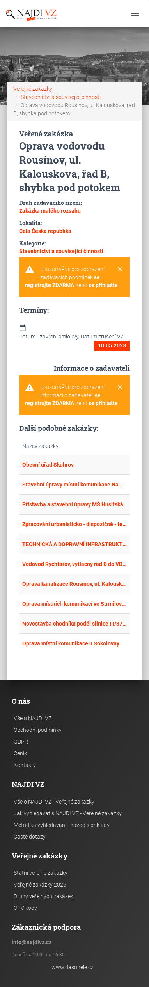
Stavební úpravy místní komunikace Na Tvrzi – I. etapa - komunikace (74, 484)
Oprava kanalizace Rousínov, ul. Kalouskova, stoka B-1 (74, 584)
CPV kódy (25, 908)
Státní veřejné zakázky (40, 873)
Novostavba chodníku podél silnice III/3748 (74, 623)
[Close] (120, 269)
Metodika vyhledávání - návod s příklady (62, 825)
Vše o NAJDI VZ (32, 718)
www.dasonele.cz (72, 967)
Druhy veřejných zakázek (43, 896)
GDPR (21, 741)
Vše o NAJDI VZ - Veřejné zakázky (54, 801)
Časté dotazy (30, 837)
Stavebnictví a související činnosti (61, 97)
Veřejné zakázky (32, 89)
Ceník (20, 753)
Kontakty (25, 765)
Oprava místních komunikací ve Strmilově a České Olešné (74, 604)
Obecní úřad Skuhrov (48, 465)
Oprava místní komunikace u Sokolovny (70, 643)
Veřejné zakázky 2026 (40, 884)
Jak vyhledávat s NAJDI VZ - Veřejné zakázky (68, 813)
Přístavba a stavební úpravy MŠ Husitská (72, 504)
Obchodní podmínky (38, 730)
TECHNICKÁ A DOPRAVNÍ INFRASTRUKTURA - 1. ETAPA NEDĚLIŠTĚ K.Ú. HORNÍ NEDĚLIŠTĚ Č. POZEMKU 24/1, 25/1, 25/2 (74, 544)
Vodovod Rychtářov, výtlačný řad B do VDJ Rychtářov (74, 564)
